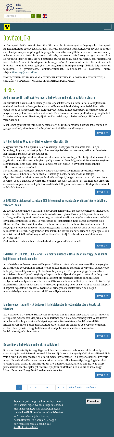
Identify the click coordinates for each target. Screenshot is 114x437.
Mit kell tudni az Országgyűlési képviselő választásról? (35, 141)
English (44, 16)
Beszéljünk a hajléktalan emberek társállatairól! (31, 344)
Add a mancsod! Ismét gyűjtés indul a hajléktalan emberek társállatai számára (49, 97)
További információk (26, 431)
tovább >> (102, 132)
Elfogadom (93, 405)
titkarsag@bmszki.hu (24, 72)
